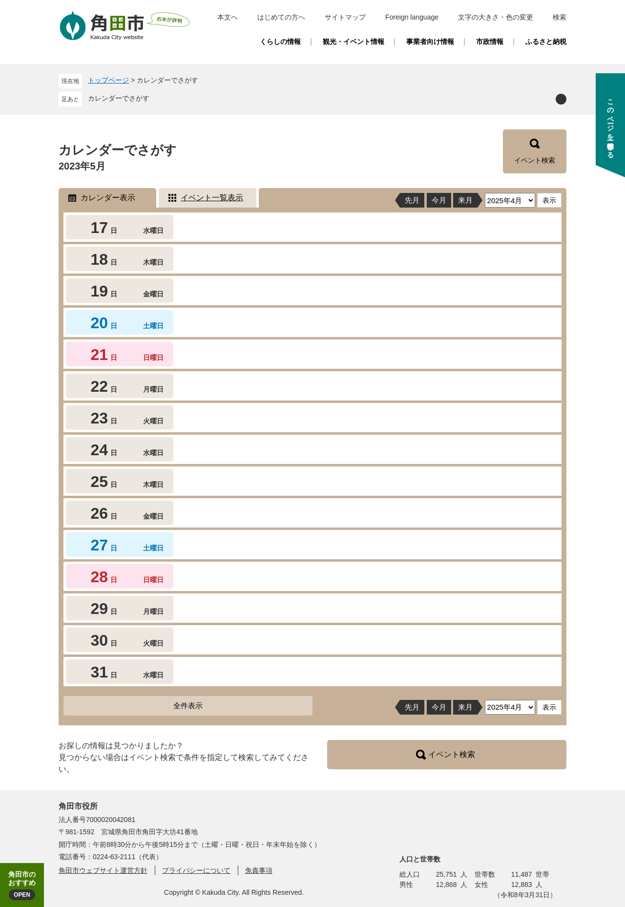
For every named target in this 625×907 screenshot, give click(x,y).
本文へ (227, 17)
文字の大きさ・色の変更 (495, 17)
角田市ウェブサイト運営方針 (103, 870)
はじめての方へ (281, 17)
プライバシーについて (196, 870)
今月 (439, 200)
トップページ (108, 80)
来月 (465, 200)
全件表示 (188, 705)
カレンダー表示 (108, 197)
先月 (412, 200)
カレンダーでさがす (118, 98)
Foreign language (411, 17)
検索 (559, 17)
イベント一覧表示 (212, 197)
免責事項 (258, 870)
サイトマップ (345, 17)
